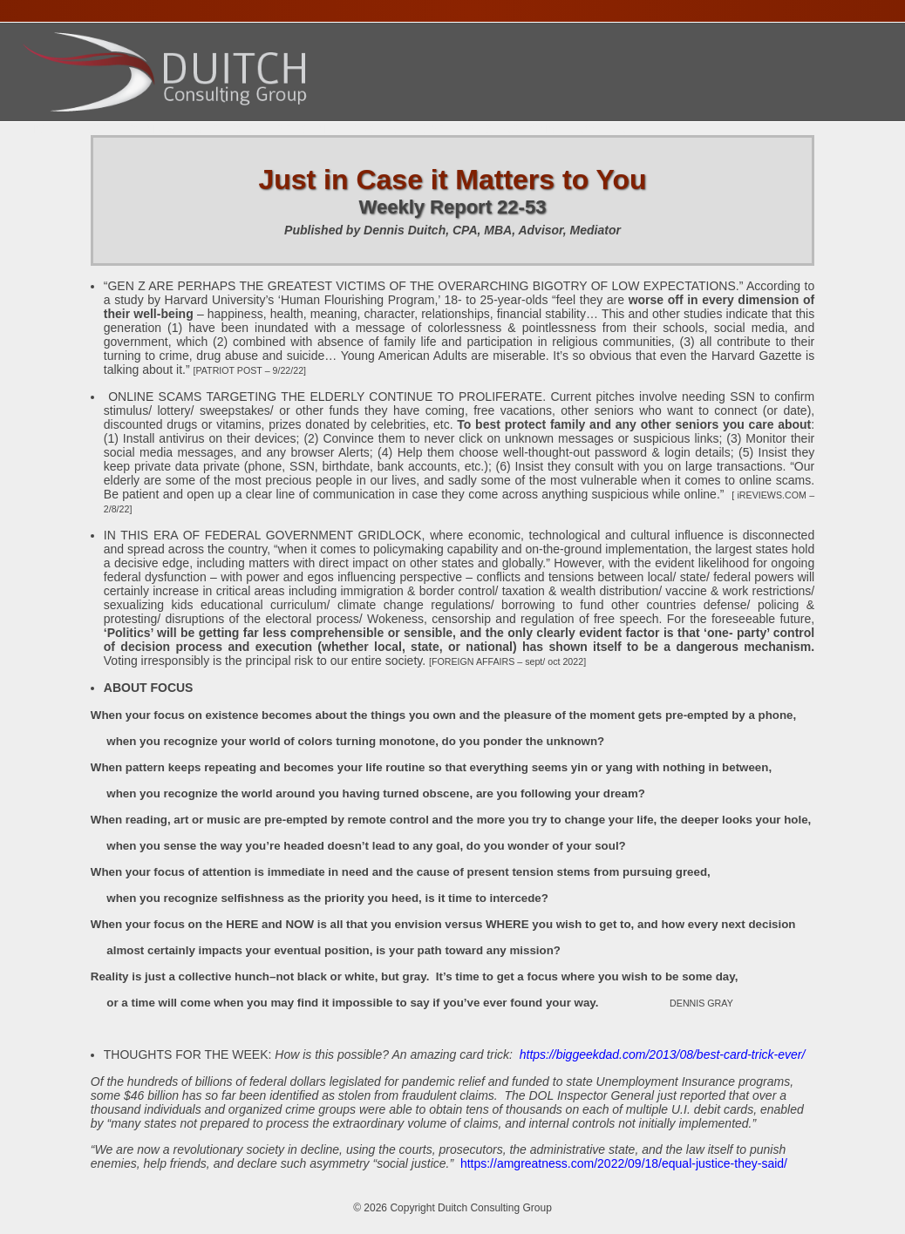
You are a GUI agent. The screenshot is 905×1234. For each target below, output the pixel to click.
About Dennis (129, 129)
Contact (604, 129)
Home (45, 129)
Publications (510, 129)
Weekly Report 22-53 (453, 207)
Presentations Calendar (361, 129)
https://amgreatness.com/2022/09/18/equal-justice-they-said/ (623, 1163)
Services (225, 129)
